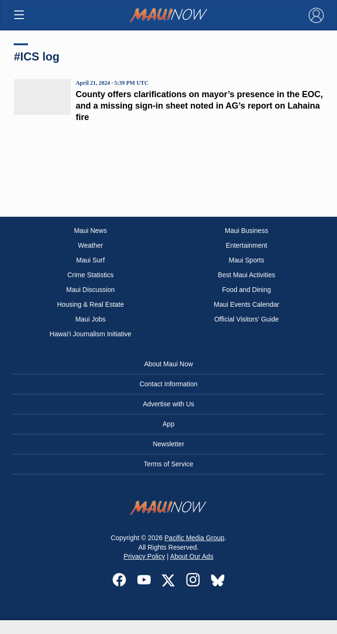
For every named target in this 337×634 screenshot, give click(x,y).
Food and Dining (246, 289)
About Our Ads (191, 556)
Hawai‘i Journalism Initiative (90, 334)
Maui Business (246, 230)
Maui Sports (246, 260)
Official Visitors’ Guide (246, 319)
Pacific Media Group (194, 538)
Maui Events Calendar (246, 304)
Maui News (90, 230)
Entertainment (246, 245)
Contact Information (168, 384)
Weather (90, 245)
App (168, 424)
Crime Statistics (90, 275)
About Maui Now (168, 364)
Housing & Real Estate (90, 304)
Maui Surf (90, 260)
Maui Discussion (90, 289)
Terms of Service (168, 464)
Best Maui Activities (246, 275)
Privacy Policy (144, 556)
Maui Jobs (90, 319)
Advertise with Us (168, 404)
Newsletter (168, 444)
